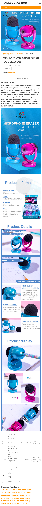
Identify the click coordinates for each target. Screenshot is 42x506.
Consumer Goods (10, 53)
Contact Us (7, 68)
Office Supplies (18, 53)
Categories (7, 7)
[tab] (18, 78)
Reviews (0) (25, 78)
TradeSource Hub (14, 2)
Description (18, 78)
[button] (40, 3)
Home (4, 53)
